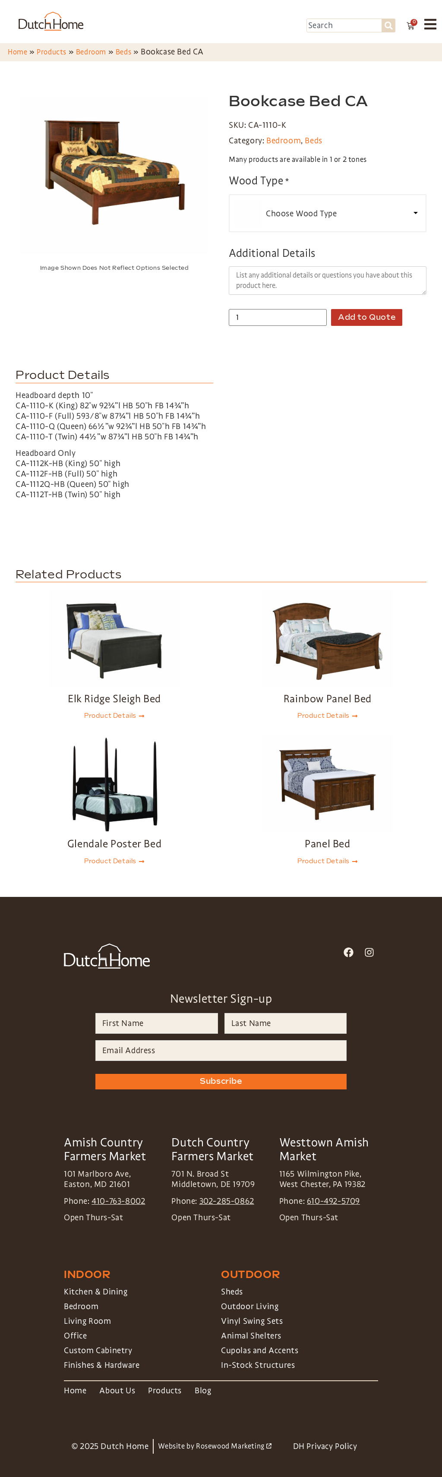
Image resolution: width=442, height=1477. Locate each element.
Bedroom (91, 52)
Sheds (232, 1292)
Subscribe (221, 1081)
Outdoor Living (249, 1306)
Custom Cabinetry (98, 1350)
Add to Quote (366, 317)
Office (75, 1336)
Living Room (87, 1321)
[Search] (388, 25)
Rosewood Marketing (233, 1446)
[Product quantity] (278, 317)
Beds (123, 52)
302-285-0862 (226, 1201)
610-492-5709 (333, 1201)
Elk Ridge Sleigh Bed (114, 698)
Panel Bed (327, 843)
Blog (203, 1390)
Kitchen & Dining (96, 1292)
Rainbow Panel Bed (328, 698)
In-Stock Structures (258, 1365)
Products (51, 52)
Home (17, 52)
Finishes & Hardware (101, 1365)
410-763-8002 (118, 1201)
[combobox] (344, 25)
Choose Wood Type (301, 214)
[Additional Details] (327, 280)
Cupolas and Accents (259, 1350)
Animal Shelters (251, 1336)
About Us (117, 1390)
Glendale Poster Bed (114, 843)
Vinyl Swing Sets (252, 1321)
